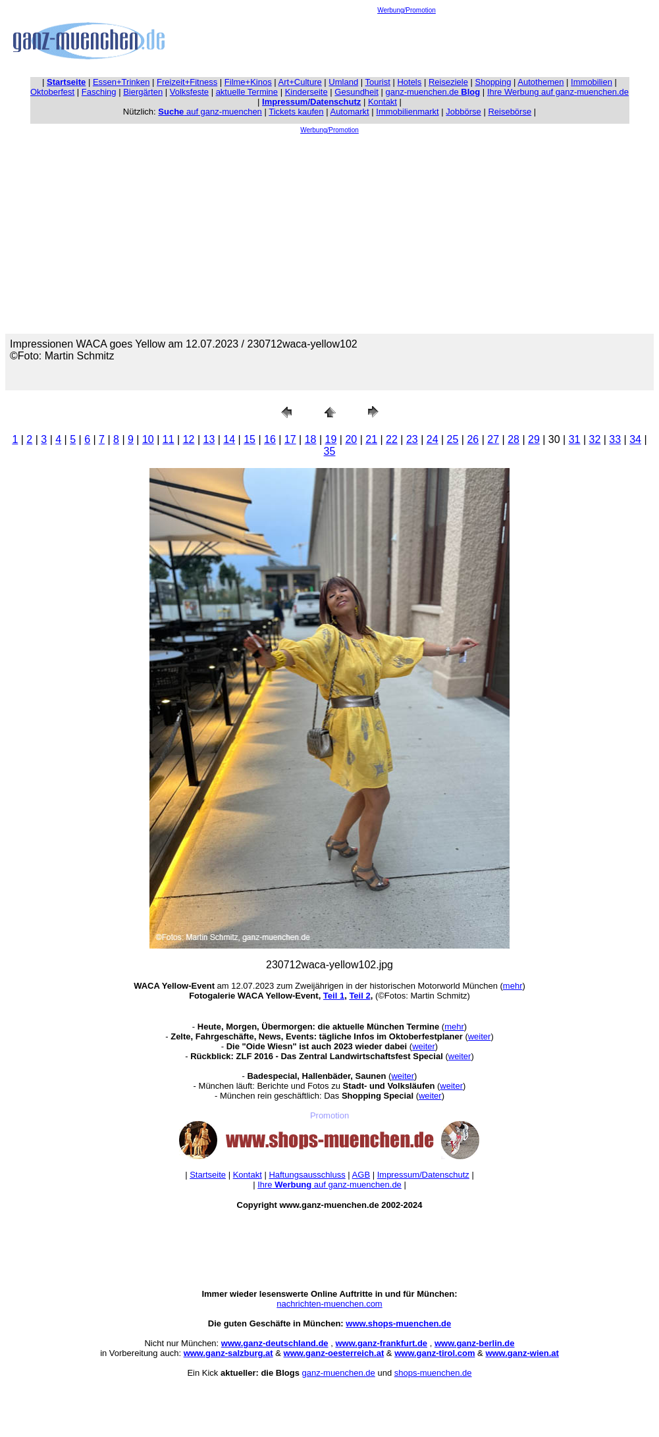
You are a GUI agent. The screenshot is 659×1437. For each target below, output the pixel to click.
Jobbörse (463, 112)
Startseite (208, 1175)
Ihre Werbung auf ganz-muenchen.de (558, 92)
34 (635, 439)
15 (249, 439)
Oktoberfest (52, 92)
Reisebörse (509, 112)
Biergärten (143, 92)
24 (432, 439)
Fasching (99, 92)
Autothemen (540, 82)
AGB (361, 1175)
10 (148, 439)
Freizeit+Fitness (187, 82)
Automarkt (349, 112)
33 (615, 439)
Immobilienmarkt (407, 112)
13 (209, 439)
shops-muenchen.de (433, 1373)
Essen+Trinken (121, 82)
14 (229, 439)
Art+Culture (300, 82)
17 (290, 439)
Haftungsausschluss (307, 1175)
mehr (513, 986)
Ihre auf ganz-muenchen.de (329, 1184)
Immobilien (591, 82)
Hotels (409, 82)
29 (534, 439)
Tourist (377, 82)
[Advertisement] (406, 43)
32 (595, 439)
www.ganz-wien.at (521, 1353)
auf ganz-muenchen (210, 112)
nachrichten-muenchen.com (329, 1304)
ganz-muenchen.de (432, 92)
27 (493, 439)
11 (168, 439)
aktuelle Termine (247, 92)
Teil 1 (333, 996)
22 (392, 439)
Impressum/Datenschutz (423, 1175)
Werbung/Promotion (406, 10)
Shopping (493, 82)
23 (412, 439)
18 (311, 439)
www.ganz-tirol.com (434, 1353)
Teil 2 (359, 996)
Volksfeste (189, 92)
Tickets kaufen (296, 112)
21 (371, 439)
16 (270, 439)
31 (575, 439)
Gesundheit (356, 92)
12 (189, 439)
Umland (343, 82)
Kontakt (382, 102)
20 (351, 439)
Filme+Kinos (248, 82)
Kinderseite (306, 92)
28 (513, 439)
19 (331, 439)
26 (473, 439)
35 (330, 451)
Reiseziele (448, 82)
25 (453, 439)
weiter (479, 1036)
